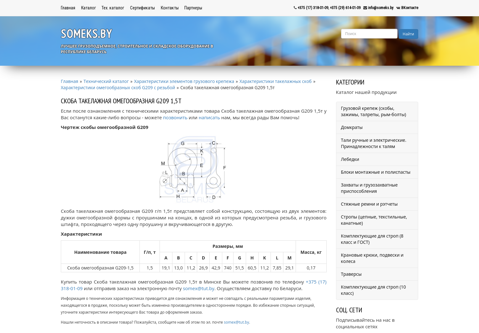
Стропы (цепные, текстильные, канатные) (374, 220)
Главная (68, 7)
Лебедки (350, 159)
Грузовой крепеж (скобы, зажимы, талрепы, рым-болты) (373, 111)
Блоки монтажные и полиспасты (376, 172)
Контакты (170, 7)
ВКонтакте (409, 8)
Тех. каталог (113, 7)
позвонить (175, 117)
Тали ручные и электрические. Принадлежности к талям (374, 143)
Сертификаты (142, 7)
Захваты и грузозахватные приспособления (369, 188)
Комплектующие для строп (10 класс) (373, 290)
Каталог (88, 7)
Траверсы (351, 274)
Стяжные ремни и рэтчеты (369, 204)
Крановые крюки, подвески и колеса (372, 258)
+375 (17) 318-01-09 (312, 8)
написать (209, 117)
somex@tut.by (198, 288)
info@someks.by (380, 8)
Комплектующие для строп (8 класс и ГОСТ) (372, 239)
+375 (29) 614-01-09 (345, 8)
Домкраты (352, 127)
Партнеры (193, 7)
